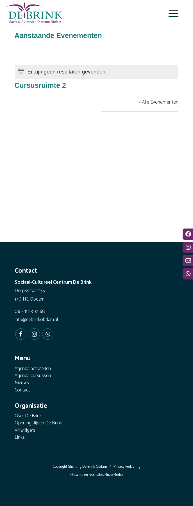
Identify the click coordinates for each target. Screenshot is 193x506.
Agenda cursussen (33, 376)
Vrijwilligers (25, 430)
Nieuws (22, 383)
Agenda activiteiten (33, 369)
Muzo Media (114, 475)
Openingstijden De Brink (38, 423)
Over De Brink (28, 416)
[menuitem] (170, 13)
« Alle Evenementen (158, 102)
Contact (22, 390)
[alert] (97, 72)
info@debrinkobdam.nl (36, 320)
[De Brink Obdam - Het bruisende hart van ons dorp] (71, 12)
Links (20, 437)
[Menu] (170, 13)
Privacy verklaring (126, 467)
